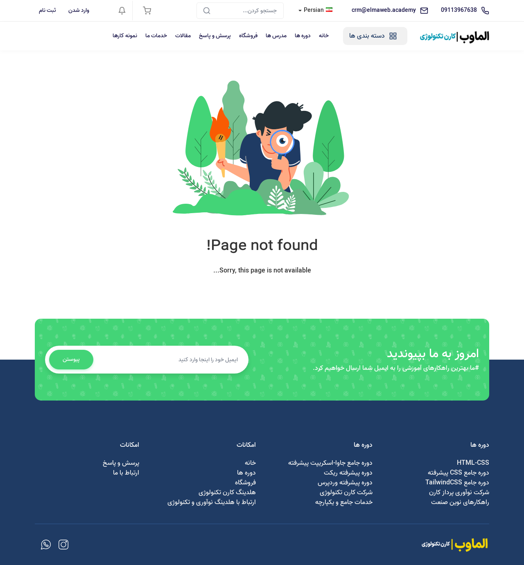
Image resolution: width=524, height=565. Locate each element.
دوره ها (303, 36)
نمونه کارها (125, 36)
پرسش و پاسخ (215, 36)
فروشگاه (248, 36)
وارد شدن (78, 10)
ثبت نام (47, 10)
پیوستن (71, 359)
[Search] (240, 10)
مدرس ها (276, 36)
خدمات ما (156, 36)
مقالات (183, 36)
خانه (324, 36)
